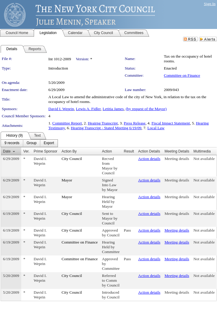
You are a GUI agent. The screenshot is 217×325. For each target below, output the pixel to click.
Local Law (155, 128)
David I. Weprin (61, 109)
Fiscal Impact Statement (170, 123)
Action (107, 151)
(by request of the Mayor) (146, 109)
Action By (69, 151)
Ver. (26, 151)
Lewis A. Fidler (88, 109)
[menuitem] (12, 143)
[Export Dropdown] (49, 143)
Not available (204, 158)
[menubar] (29, 143)
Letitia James (113, 109)
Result (129, 151)
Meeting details (176, 158)
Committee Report (67, 123)
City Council (71, 158)
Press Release (135, 123)
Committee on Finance (182, 75)
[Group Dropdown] (31, 143)
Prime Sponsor (45, 151)
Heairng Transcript (103, 123)
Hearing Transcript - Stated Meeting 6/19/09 (106, 128)
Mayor (66, 180)
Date (6, 151)
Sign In (210, 3)
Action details (149, 158)
